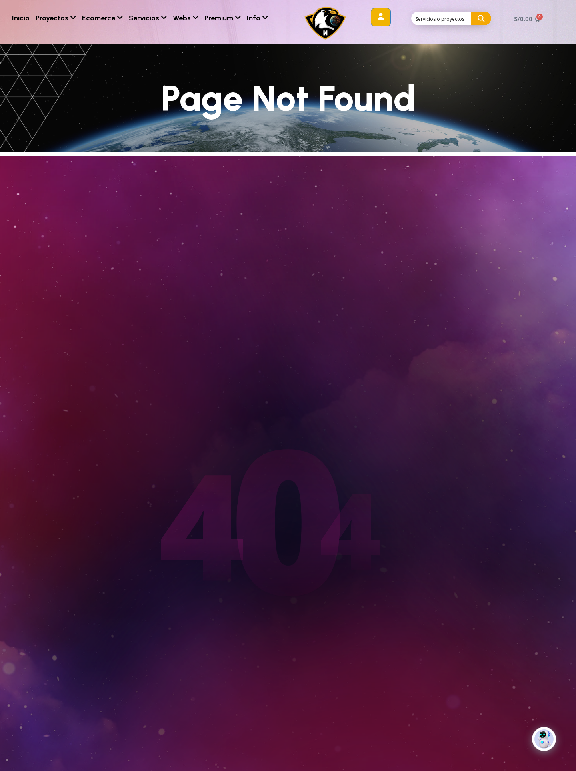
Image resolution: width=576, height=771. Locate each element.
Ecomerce (102, 18)
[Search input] (442, 18)
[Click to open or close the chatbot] (544, 744)
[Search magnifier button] (481, 18)
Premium (222, 18)
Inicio (21, 18)
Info (257, 18)
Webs (185, 18)
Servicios (148, 18)
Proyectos (56, 18)
